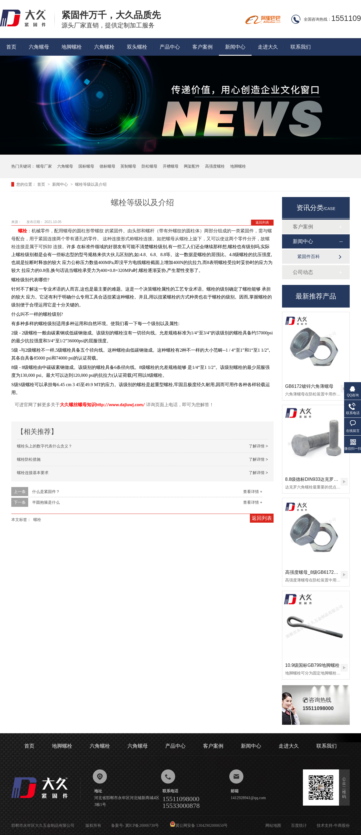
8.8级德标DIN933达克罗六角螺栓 (318, 479)
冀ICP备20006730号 (142, 825)
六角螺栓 (104, 47)
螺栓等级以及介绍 (91, 184)
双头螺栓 (137, 47)
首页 (11, 47)
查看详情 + (252, 491)
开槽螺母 (171, 166)
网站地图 (273, 825)
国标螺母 (86, 166)
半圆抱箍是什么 (46, 502)
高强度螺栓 (215, 166)
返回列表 (262, 222)
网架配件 (192, 166)
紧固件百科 (308, 256)
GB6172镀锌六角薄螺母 (309, 386)
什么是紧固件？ (46, 491)
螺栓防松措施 (29, 459)
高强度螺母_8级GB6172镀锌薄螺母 (320, 572)
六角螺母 (39, 47)
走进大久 (268, 47)
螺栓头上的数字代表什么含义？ (44, 446)
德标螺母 (107, 166)
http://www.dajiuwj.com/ (120, 404)
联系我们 (300, 47)
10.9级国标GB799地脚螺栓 (312, 665)
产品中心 (170, 47)
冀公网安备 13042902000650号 (199, 825)
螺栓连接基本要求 (33, 472)
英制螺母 (128, 166)
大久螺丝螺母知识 (78, 404)
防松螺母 (149, 166)
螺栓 (22, 230)
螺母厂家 (44, 166)
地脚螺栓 (71, 47)
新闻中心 (235, 47)
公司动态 (303, 272)
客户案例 (202, 47)
